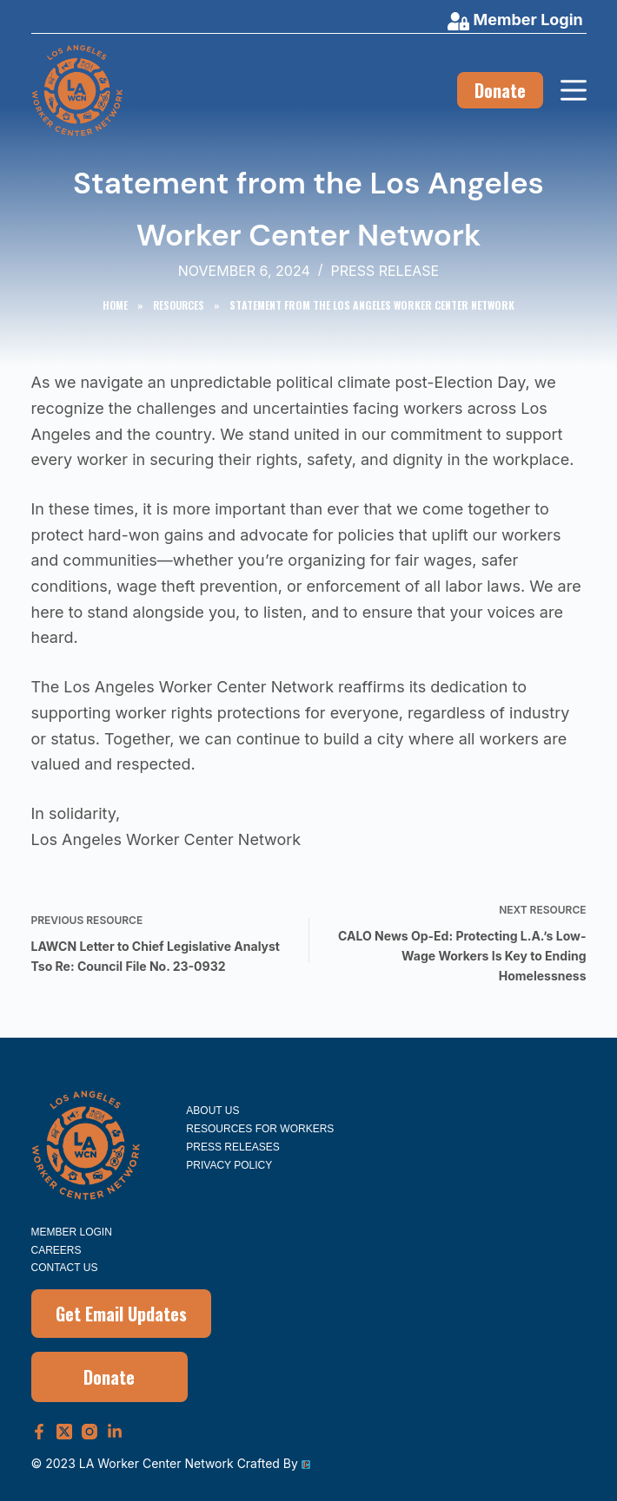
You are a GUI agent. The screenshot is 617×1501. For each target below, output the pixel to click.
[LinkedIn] (115, 1431)
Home (115, 305)
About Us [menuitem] (212, 1110)
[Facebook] (39, 1431)
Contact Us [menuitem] (64, 1268)
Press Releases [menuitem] (232, 1147)
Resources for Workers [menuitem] (260, 1129)
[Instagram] (89, 1431)
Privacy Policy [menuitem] (229, 1165)
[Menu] (574, 90)
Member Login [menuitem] (71, 1232)
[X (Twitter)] (64, 1431)
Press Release (385, 270)
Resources (178, 305)
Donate (500, 90)
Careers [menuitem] (56, 1250)
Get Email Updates (121, 1314)
